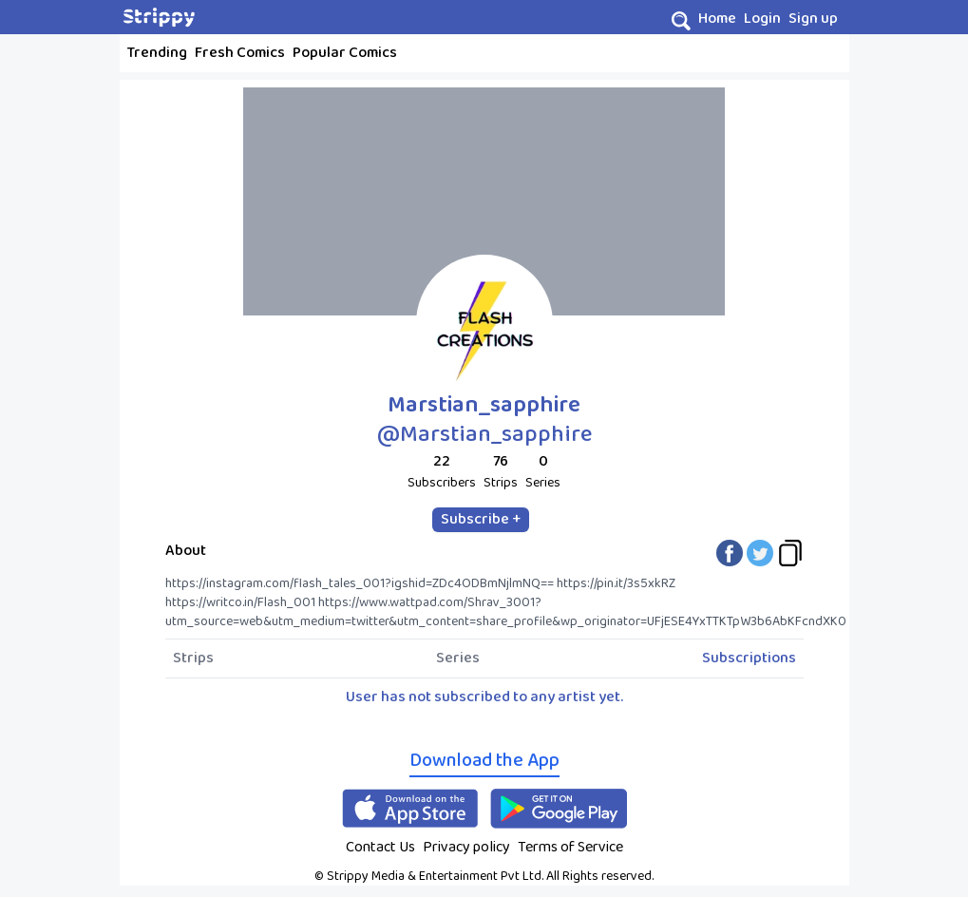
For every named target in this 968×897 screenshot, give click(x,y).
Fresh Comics (240, 53)
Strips (193, 658)
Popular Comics (345, 53)
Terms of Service (570, 847)
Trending (157, 53)
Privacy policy (466, 847)
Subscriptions (749, 658)
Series (458, 658)
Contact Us (380, 847)
